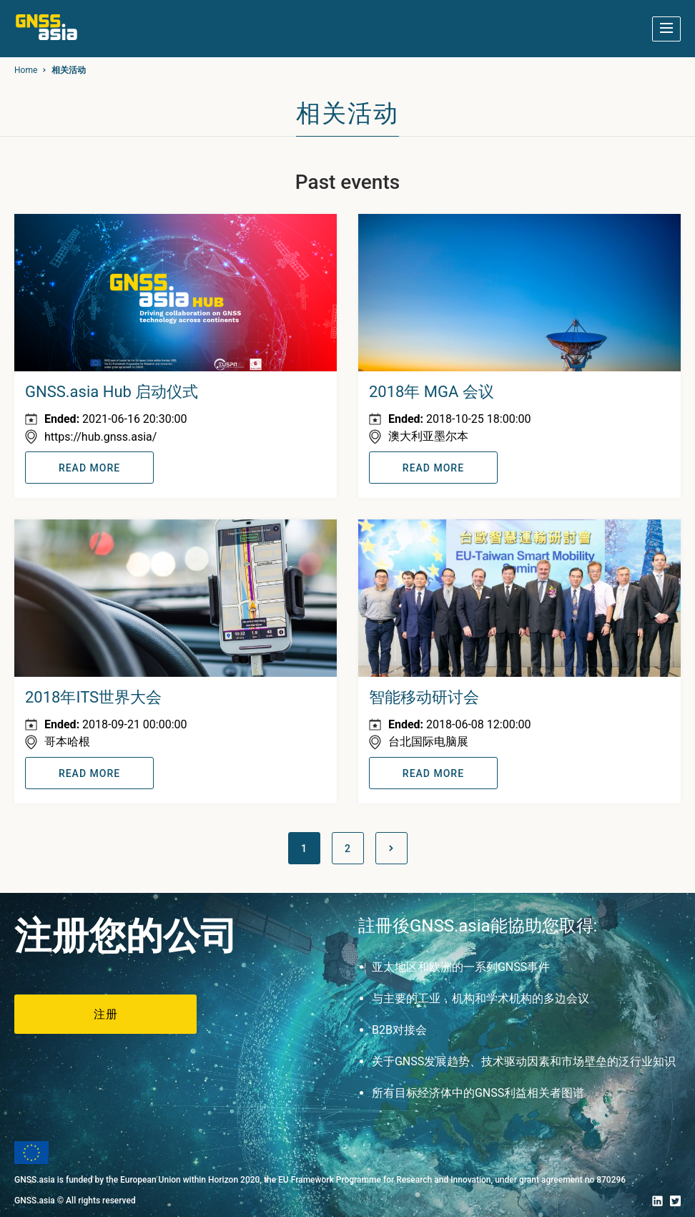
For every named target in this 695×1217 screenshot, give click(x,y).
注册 (106, 1014)
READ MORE (89, 468)
